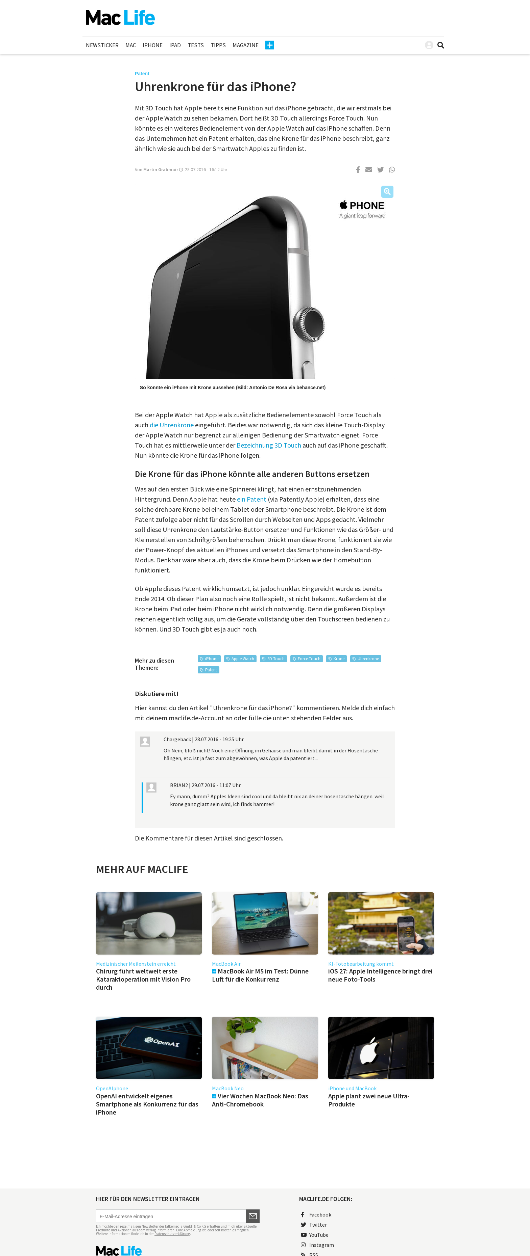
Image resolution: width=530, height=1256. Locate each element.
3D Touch (276, 659)
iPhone (153, 45)
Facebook (316, 1214)
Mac (130, 45)
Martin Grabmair (160, 169)
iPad (175, 45)
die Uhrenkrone (172, 425)
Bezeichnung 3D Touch (269, 445)
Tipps (218, 45)
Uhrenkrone (368, 659)
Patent (211, 670)
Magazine (246, 45)
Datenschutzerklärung (172, 1233)
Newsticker (102, 45)
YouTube (315, 1234)
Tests (196, 45)
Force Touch (309, 659)
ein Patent (251, 499)
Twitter (314, 1224)
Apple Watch (243, 659)
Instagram (317, 1244)
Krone (339, 659)
